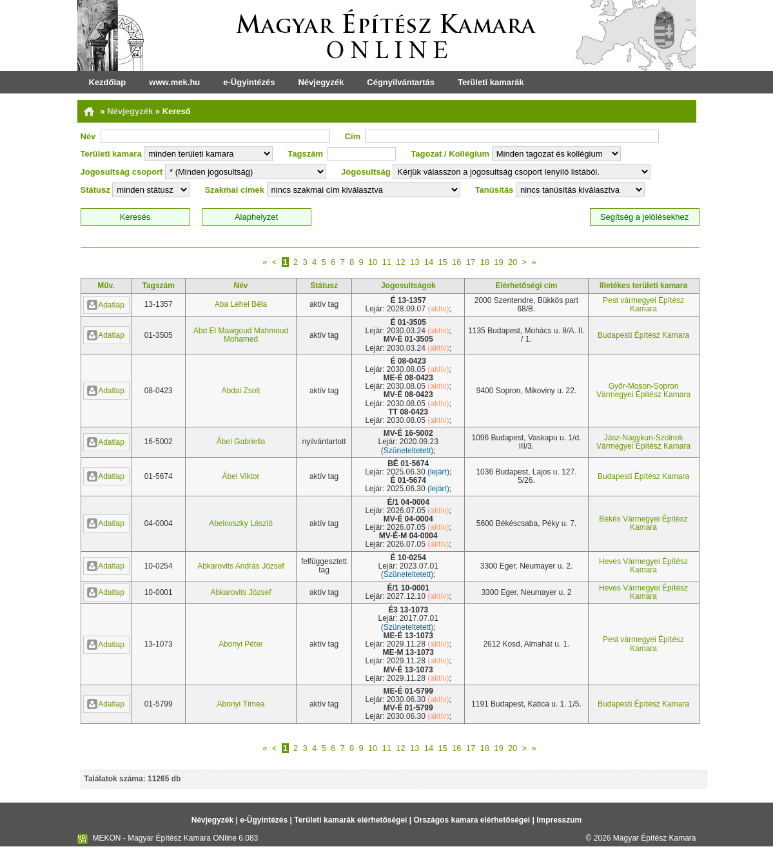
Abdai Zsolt (240, 390)
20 (512, 262)
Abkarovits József (240, 592)
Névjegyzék (321, 82)
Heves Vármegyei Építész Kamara (643, 565)
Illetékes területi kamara (643, 285)
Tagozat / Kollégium (450, 154)
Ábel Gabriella (241, 441)
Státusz (95, 190)
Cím (353, 136)
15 (442, 262)
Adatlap (105, 305)
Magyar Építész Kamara (654, 838)
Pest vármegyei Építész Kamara (643, 304)
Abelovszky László (241, 523)
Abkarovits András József (240, 566)
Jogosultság (366, 172)
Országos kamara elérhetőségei (471, 820)
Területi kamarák (490, 82)
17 (470, 262)
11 (386, 262)
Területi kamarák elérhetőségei (350, 820)
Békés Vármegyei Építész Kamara (643, 523)
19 (498, 262)
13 (414, 262)
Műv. (105, 285)
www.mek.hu (174, 82)
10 (372, 262)
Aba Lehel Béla (241, 304)
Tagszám (305, 154)
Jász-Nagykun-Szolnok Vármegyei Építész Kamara (643, 442)
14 (428, 262)
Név (88, 136)
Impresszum (559, 820)
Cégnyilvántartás (401, 82)
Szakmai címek (234, 190)
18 (484, 262)
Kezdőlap (107, 82)
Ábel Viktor (241, 476)
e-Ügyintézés (249, 82)
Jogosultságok (408, 285)
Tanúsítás (494, 190)
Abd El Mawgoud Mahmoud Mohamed (240, 335)
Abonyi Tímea (241, 703)
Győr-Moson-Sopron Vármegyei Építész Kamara (643, 390)
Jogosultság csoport (122, 172)
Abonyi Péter (241, 644)
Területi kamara (111, 154)
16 (456, 262)
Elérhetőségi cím (526, 285)
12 (400, 262)
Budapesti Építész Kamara (643, 335)
